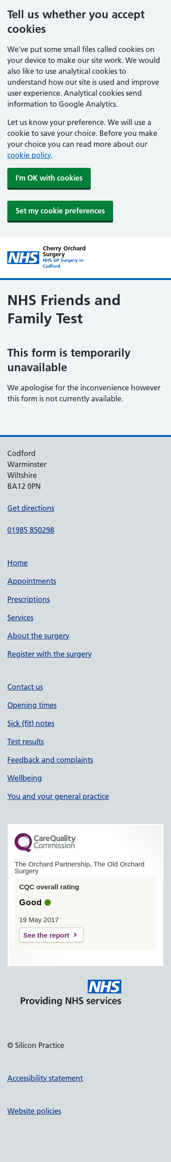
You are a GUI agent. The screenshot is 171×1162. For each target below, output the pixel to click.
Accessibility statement (45, 1078)
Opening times (32, 705)
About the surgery (38, 635)
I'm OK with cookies (49, 177)
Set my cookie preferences (60, 210)
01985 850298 (30, 529)
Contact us (25, 686)
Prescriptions (28, 599)
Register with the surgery (49, 654)
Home (17, 562)
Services (20, 617)
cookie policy (29, 155)
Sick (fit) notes (30, 723)
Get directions (30, 508)
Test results (25, 741)
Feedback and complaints (50, 759)
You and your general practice (58, 796)
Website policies (34, 1110)
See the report (46, 935)
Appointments (31, 581)
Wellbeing (24, 778)
